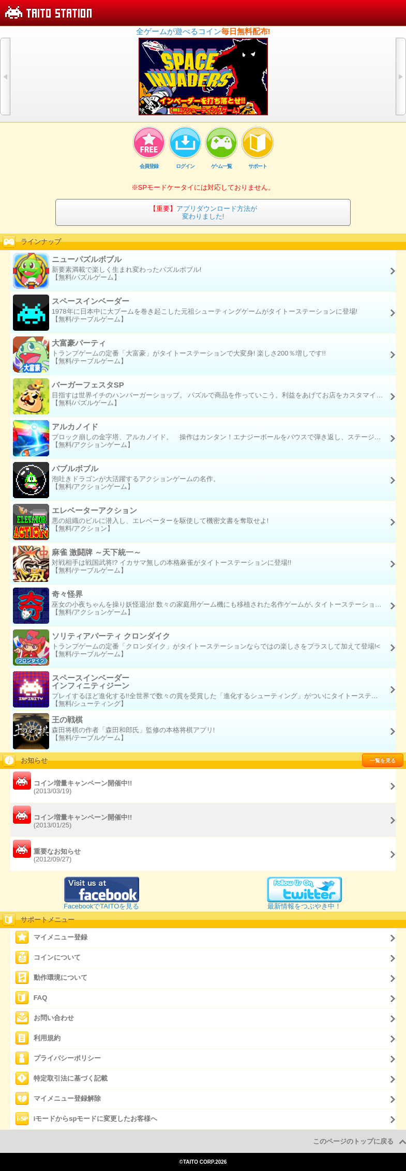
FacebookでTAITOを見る (102, 902)
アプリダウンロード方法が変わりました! (203, 212)
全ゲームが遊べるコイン (203, 31)
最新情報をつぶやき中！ (304, 902)
